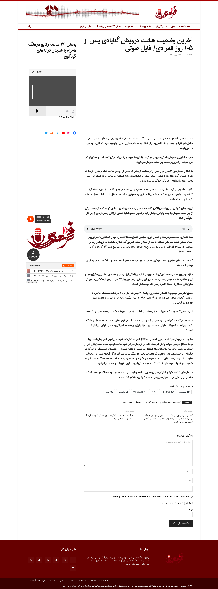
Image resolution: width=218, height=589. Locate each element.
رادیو (173, 26)
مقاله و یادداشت (144, 26)
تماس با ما (51, 580)
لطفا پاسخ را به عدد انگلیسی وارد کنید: (176, 503)
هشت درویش (127, 402)
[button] (29, 26)
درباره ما (61, 580)
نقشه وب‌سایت (80, 580)
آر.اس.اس (32, 580)
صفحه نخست (184, 26)
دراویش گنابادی (151, 402)
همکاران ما (92, 580)
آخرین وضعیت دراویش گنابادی (170, 402)
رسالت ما (69, 580)
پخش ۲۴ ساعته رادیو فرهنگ (108, 26)
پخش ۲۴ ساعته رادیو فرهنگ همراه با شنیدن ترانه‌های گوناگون (52, 51)
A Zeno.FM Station (67, 117)
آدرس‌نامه (129, 26)
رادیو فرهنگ (139, 402)
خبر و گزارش (161, 26)
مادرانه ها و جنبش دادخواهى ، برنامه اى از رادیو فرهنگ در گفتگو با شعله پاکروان (109, 417)
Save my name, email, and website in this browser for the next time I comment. (150, 496)
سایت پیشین (85, 26)
